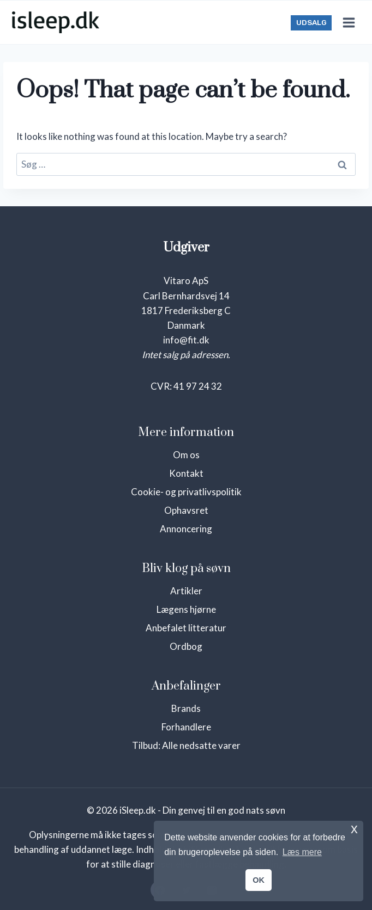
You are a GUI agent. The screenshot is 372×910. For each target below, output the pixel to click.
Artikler (186, 591)
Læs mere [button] (302, 852)
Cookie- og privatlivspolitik (186, 491)
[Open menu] (348, 22)
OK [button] (259, 880)
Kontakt (186, 473)
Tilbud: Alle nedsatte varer (186, 745)
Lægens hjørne (186, 609)
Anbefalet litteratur (186, 628)
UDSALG (311, 22)
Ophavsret (186, 510)
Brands (186, 708)
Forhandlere (186, 727)
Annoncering (186, 528)
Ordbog (186, 646)
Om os (186, 454)
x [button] (354, 828)
